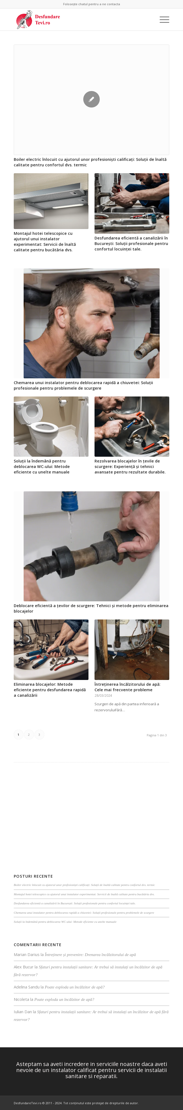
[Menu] (161, 20)
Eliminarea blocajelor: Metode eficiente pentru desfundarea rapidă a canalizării (50, 690)
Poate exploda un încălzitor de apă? (75, 987)
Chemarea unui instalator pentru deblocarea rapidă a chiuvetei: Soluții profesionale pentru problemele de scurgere (83, 385)
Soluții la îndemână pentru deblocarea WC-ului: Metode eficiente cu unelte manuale (42, 466)
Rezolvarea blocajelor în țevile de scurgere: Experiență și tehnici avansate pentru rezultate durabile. (130, 466)
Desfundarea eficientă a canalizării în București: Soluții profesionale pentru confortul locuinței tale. (131, 243)
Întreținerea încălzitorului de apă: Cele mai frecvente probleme (127, 687)
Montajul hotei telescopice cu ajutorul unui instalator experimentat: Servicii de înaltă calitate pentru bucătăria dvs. (45, 241)
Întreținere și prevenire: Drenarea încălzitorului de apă (90, 954)
